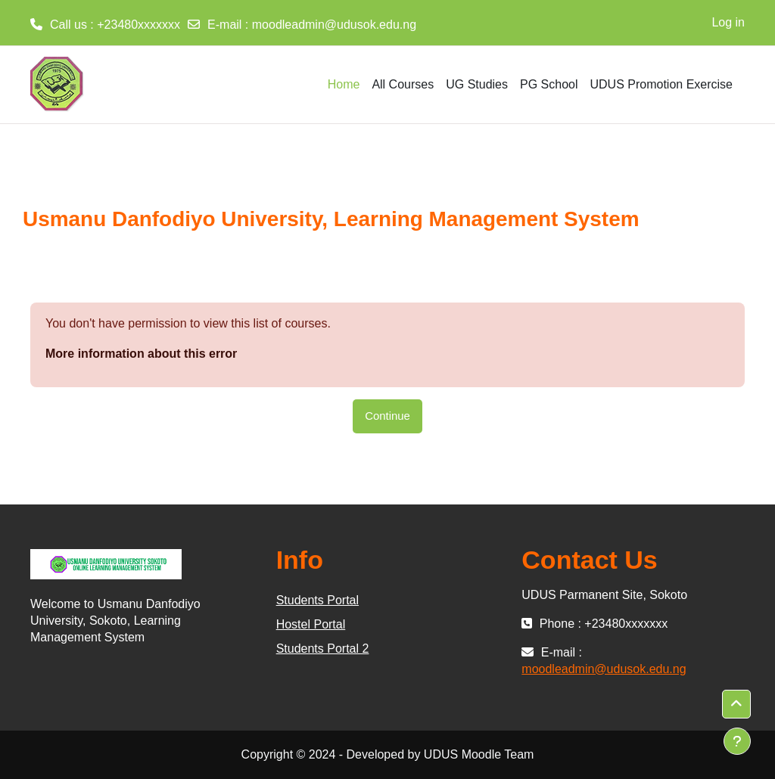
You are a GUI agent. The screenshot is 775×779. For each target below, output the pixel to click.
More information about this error (141, 353)
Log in (728, 22)
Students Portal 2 (322, 648)
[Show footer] (737, 741)
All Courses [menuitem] (403, 84)
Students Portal (317, 600)
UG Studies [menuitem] (477, 84)
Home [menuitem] (344, 84)
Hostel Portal (311, 624)
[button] (736, 704)
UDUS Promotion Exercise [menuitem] (661, 84)
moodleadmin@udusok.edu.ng (334, 24)
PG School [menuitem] (548, 84)
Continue (387, 415)
